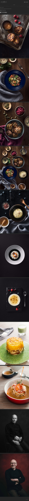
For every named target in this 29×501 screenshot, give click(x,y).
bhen (27, 499)
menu (14, 4)
